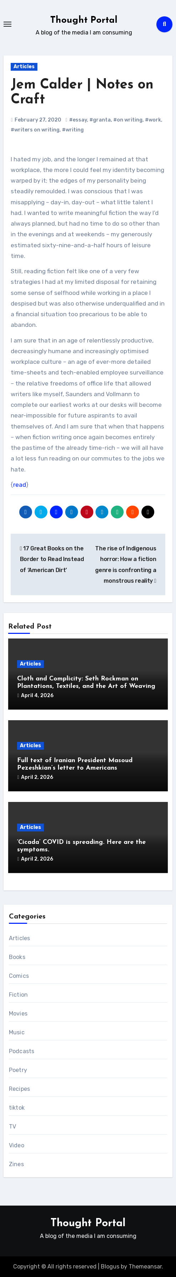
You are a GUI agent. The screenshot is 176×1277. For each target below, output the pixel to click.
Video (16, 1145)
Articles (24, 67)
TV (12, 1126)
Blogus (110, 1266)
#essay (78, 120)
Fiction (18, 994)
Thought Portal (84, 20)
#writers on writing (35, 130)
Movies (18, 1013)
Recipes (19, 1088)
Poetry (18, 1070)
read (19, 484)
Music (17, 1032)
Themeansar (145, 1266)
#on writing (128, 120)
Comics (19, 975)
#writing (73, 130)
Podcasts (22, 1051)
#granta (100, 120)
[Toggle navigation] (7, 24)
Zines (16, 1164)
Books (17, 957)
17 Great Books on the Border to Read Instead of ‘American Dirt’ (52, 559)
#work (153, 120)
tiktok (17, 1107)
